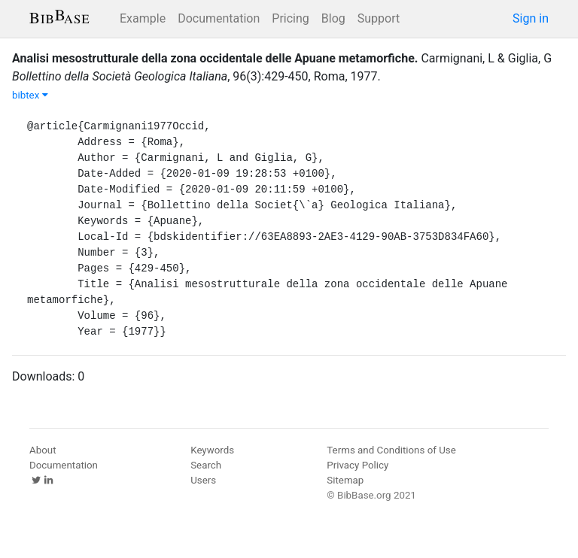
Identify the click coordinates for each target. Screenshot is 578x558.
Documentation (219, 18)
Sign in (531, 18)
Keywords (212, 450)
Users (203, 480)
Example (143, 18)
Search (205, 465)
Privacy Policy (357, 465)
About (42, 450)
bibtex (30, 95)
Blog (333, 18)
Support (378, 18)
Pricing (290, 18)
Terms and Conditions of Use (391, 450)
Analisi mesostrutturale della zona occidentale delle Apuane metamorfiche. (215, 58)
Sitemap (345, 480)
